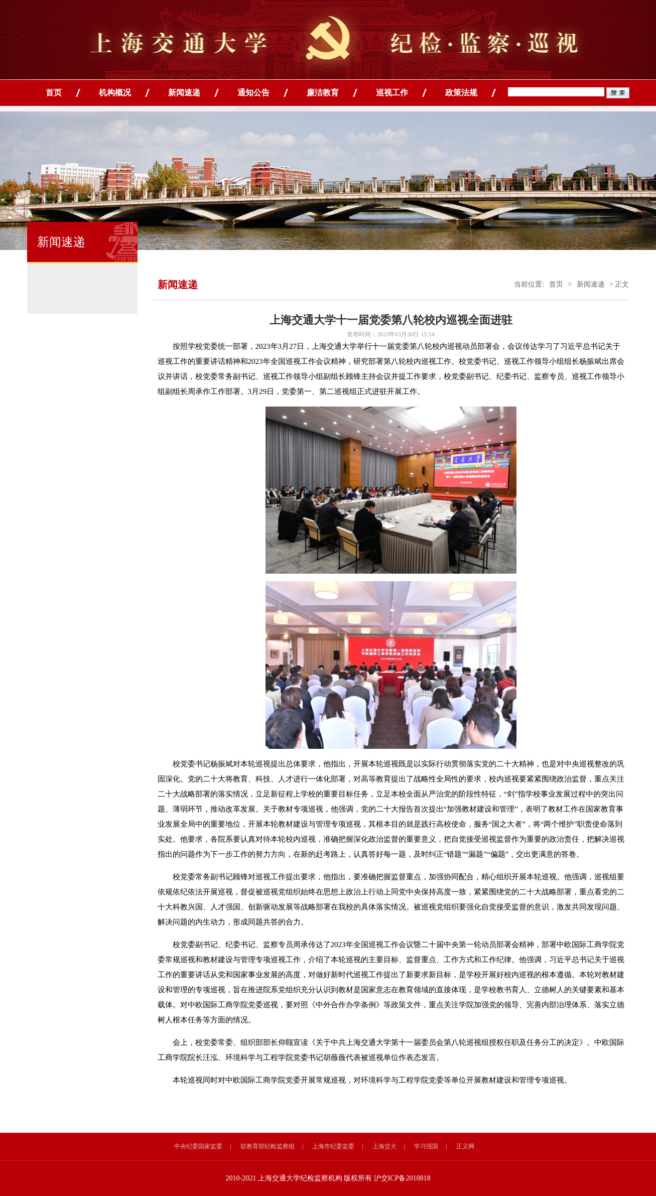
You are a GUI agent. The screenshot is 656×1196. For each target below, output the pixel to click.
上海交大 (384, 1146)
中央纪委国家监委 (198, 1146)
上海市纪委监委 (333, 1146)
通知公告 (253, 92)
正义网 (465, 1146)
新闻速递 (184, 92)
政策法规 (461, 92)
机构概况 (115, 92)
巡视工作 (392, 92)
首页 (54, 92)
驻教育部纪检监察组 (267, 1146)
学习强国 (426, 1146)
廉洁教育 (323, 92)
